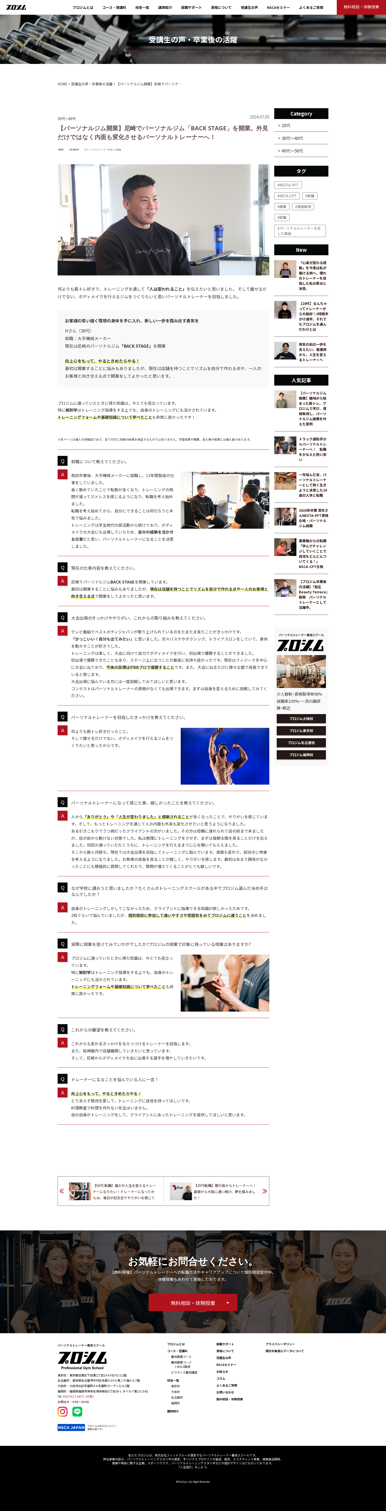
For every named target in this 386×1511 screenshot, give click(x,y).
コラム (220, 1378)
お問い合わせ (225, 1392)
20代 (286, 125)
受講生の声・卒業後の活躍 (92, 83)
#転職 (310, 195)
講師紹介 (165, 7)
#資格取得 (74, 149)
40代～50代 (292, 151)
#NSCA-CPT (287, 195)
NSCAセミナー (278, 7)
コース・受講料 (114, 7)
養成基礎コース (181, 1356)
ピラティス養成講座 (184, 1372)
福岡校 (175, 1403)
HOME (62, 83)
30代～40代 (292, 138)
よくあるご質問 (311, 7)
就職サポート (191, 7)
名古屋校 (177, 1397)
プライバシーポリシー (280, 1344)
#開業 (61, 149)
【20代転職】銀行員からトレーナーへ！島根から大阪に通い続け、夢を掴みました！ (225, 1191)
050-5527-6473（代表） (79, 1396)
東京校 (175, 1386)
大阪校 (175, 1392)
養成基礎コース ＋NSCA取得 (181, 1364)
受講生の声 (249, 7)
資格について (221, 7)
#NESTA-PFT (288, 184)
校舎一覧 (142, 7)
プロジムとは (83, 7)
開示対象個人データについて (285, 1351)
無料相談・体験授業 (229, 1399)
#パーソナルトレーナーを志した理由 (102, 149)
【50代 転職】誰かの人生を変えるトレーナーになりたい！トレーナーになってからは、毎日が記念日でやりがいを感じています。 (124, 1192)
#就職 (281, 217)
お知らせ (222, 1371)
